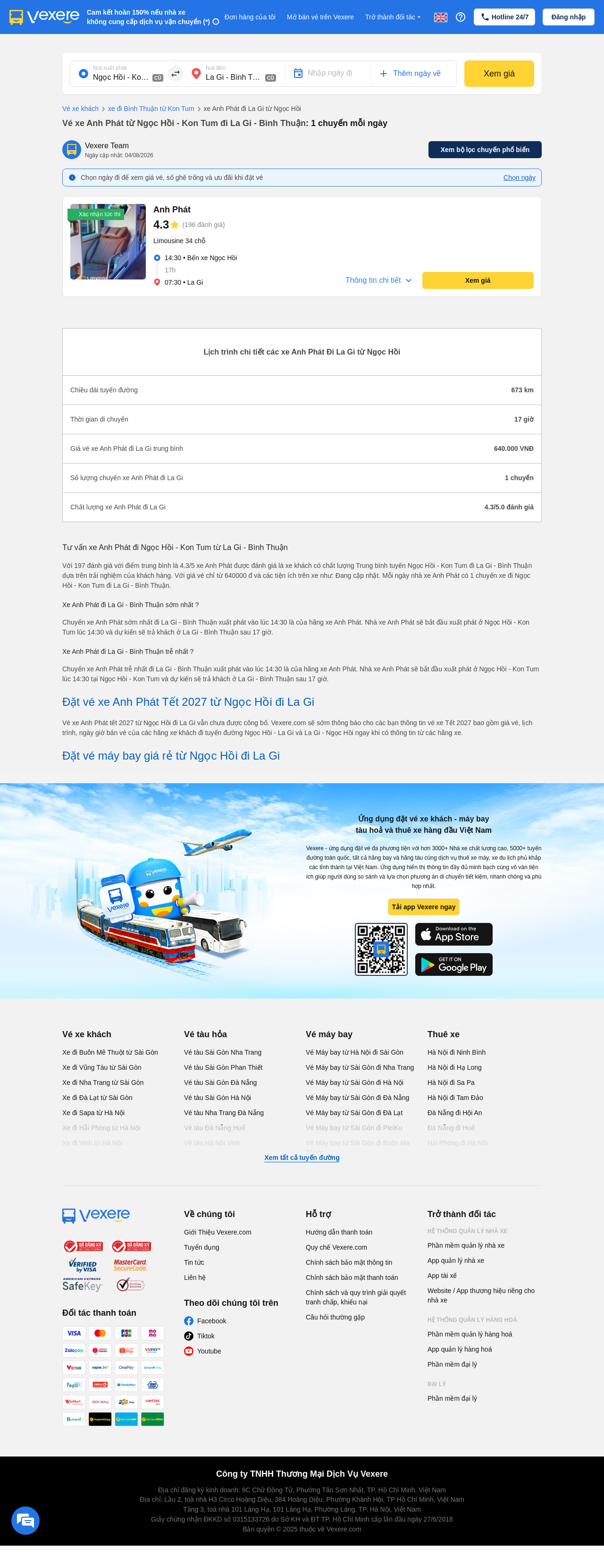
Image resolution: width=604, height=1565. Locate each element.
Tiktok (206, 1336)
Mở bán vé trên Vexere (320, 17)
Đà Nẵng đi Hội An (455, 1113)
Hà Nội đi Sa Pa (451, 1082)
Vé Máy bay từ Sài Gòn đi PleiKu (354, 1128)
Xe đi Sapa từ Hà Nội (93, 1113)
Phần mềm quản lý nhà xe (466, 1245)
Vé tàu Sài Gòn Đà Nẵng (220, 1082)
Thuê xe (444, 1034)
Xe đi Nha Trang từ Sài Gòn (102, 1082)
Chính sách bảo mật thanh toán (352, 1277)
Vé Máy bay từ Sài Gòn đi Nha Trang (360, 1067)
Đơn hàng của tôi (250, 17)
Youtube (209, 1351)
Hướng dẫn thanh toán (339, 1232)
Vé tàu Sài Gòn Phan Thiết (223, 1067)
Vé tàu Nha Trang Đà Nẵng (224, 1113)
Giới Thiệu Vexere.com (218, 1232)
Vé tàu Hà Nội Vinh (212, 1143)
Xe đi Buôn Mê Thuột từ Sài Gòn (110, 1052)
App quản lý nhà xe (456, 1260)
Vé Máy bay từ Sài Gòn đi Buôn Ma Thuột (358, 1147)
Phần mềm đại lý (452, 1364)
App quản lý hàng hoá (460, 1349)
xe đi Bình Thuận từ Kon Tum (146, 109)
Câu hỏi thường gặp (335, 1317)
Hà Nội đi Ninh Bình (457, 1052)
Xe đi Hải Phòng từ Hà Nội (101, 1128)
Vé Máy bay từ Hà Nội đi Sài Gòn (354, 1052)
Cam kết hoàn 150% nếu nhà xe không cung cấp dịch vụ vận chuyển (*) (148, 16)
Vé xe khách (80, 108)
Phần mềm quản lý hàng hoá (470, 1334)
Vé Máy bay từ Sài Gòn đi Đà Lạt (354, 1113)
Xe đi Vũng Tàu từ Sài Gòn (102, 1067)
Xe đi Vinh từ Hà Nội (92, 1143)
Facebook (211, 1321)
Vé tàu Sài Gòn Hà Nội (217, 1097)
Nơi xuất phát (109, 68)
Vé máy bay (329, 1034)
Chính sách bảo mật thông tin (349, 1262)
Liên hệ (195, 1277)
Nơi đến (216, 68)
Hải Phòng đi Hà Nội (457, 1143)
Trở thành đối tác (394, 17)
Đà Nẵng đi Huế (451, 1128)
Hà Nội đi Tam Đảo (455, 1097)
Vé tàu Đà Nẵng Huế (214, 1128)
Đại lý (437, 1384)
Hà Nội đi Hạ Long (455, 1067)
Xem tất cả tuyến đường (301, 1157)
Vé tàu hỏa (205, 1034)
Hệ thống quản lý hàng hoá (472, 1320)
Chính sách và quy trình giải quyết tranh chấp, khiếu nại (356, 1297)
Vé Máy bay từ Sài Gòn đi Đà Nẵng (357, 1097)
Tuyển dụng (201, 1247)
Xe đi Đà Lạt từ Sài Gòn (97, 1097)
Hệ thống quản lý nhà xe (468, 1231)
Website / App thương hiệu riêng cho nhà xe (481, 1295)
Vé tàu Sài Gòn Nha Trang (222, 1052)
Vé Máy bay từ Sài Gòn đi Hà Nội (354, 1082)
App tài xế (442, 1275)
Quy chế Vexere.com (336, 1247)
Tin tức (194, 1262)
